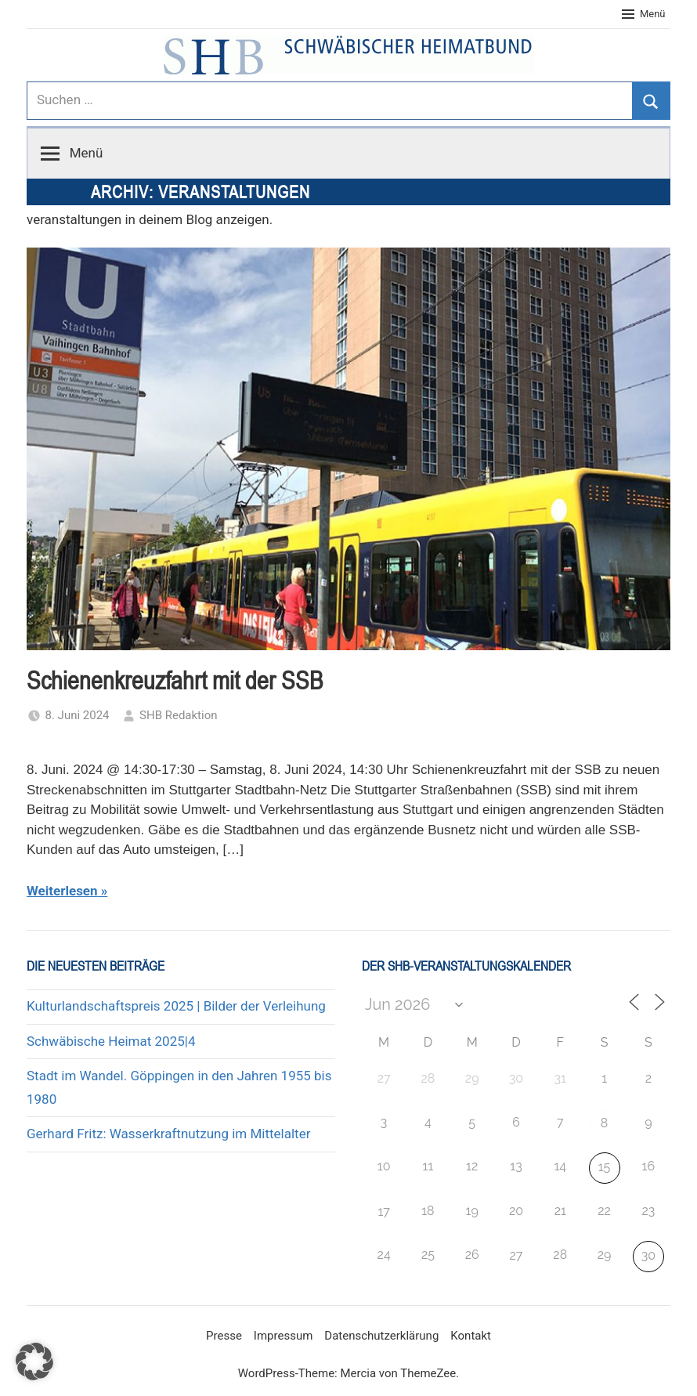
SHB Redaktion (178, 715)
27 (516, 1255)
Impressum (283, 1336)
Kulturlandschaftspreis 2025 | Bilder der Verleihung (176, 1006)
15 (604, 1166)
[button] (34, 1361)
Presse (224, 1336)
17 (383, 1211)
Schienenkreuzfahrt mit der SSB (175, 680)
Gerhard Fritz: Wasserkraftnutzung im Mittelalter (168, 1133)
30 (648, 1255)
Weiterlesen (62, 891)
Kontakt (470, 1336)
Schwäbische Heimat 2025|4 (111, 1041)
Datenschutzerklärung (381, 1336)
